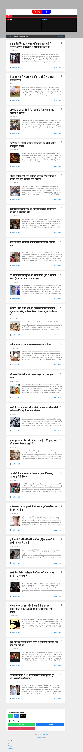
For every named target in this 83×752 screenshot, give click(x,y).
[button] (61, 43)
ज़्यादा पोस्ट (36, 706)
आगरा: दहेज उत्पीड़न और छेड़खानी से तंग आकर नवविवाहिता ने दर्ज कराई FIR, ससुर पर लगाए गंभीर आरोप (31, 608)
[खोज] (76, 4)
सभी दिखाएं (60, 36)
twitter (10, 745)
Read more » (58, 67)
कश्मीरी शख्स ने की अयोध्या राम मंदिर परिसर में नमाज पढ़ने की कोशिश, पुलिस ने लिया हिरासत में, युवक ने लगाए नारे (34, 311)
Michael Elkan (39, 737)
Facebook (50, 724)
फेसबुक (16, 716)
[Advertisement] (72, 58)
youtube (10, 746)
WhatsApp (21, 724)
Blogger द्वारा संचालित (41, 734)
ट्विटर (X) (23, 716)
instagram (10, 748)
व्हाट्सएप (10, 716)
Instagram (21, 728)
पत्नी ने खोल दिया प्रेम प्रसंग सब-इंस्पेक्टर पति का (30, 344)
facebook (10, 744)
